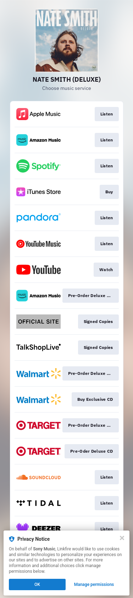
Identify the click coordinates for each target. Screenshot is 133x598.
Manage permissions (94, 584)
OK (37, 584)
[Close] (122, 538)
